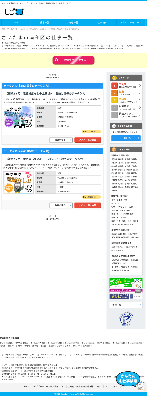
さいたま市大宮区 (38, 342)
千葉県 (134, 166)
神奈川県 (121, 169)
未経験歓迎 (124, 259)
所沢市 (43, 346)
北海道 (114, 159)
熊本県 (120, 187)
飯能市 (51, 346)
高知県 (120, 183)
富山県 (135, 169)
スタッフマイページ (131, 22)
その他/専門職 (117, 224)
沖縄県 (114, 190)
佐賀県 (134, 183)
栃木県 (114, 166)
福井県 (120, 173)
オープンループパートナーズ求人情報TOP (43, 386)
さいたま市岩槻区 (135, 342)
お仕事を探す (125, 138)
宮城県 (134, 159)
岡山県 (127, 180)
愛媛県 (114, 183)
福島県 (127, 162)
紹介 (113, 250)
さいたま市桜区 (88, 342)
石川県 (114, 173)
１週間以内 (15, 373)
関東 (124, 233)
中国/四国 (125, 237)
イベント (115, 210)
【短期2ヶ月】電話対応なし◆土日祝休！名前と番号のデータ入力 (45, 93)
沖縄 (137, 237)
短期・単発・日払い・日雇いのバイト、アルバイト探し (40, 354)
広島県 (134, 180)
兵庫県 (120, 180)
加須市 (59, 346)
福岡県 (127, 183)
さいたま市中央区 (72, 342)
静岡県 (134, 173)
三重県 (120, 176)
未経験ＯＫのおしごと (126, 100)
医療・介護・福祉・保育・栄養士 (124, 220)
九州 (132, 237)
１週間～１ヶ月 (26, 373)
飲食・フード (116, 214)
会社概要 (69, 386)
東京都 (114, 169)
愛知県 (114, 176)
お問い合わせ (102, 386)
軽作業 (126, 214)
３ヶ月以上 (51, 373)
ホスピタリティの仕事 (126, 115)
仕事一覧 (45, 22)
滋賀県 (127, 176)
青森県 (120, 159)
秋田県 (114, 162)
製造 (132, 214)
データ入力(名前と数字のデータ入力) (26, 85)
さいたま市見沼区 (55, 342)
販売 (131, 207)
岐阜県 (127, 173)
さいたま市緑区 (118, 342)
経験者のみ (124, 270)
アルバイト (120, 247)
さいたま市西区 (6, 342)
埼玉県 (127, 166)
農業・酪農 (128, 224)
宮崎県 (127, 187)
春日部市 (86, 346)
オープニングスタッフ (120, 267)
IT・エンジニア (117, 203)
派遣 (113, 247)
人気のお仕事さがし (126, 93)
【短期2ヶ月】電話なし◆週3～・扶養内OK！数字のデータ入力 (44, 159)
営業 (125, 200)
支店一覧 (73, 22)
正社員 (50, 371)
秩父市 (35, 346)
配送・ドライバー (118, 217)
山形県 (120, 162)
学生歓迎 (115, 270)
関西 (118, 237)
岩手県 (127, 159)
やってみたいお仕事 (126, 107)
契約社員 (119, 250)
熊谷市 (11, 346)
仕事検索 (102, 22)
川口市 (19, 346)
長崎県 (114, 187)
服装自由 (134, 259)
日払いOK (115, 259)
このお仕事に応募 (87, 139)
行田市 (27, 346)
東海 (113, 237)
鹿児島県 (134, 187)
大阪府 (114, 180)
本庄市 (67, 346)
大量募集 (134, 267)
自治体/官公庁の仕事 (126, 85)
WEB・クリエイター (119, 207)
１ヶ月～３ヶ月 (39, 373)
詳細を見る (60, 139)
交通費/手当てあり (119, 263)
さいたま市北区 (21, 342)
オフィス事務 (116, 200)
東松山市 (76, 346)
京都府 (134, 176)
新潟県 (129, 169)
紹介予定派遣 (131, 247)
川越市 (2, 346)
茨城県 (134, 162)
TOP (16, 22)
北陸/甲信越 (132, 233)
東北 (120, 233)
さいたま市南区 (103, 342)
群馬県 (120, 166)
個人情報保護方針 (85, 386)
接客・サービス (126, 210)
